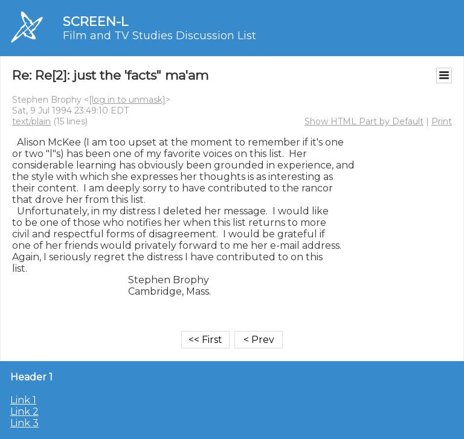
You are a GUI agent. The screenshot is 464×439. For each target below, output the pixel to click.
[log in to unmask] (127, 99)
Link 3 (24, 423)
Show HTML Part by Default (364, 121)
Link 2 (24, 411)
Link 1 (23, 400)
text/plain (31, 121)
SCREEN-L (95, 21)
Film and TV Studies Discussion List (159, 35)
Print (441, 121)
